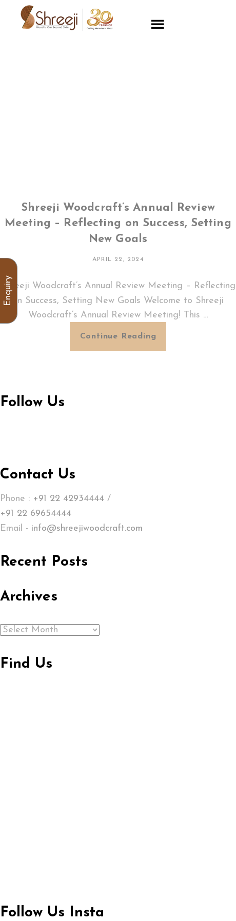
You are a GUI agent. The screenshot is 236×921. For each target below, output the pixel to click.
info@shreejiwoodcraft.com (87, 528)
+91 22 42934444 (68, 499)
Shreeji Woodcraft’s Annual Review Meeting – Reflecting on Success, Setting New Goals (118, 224)
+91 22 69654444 (35, 513)
